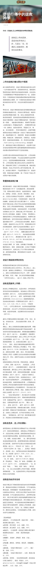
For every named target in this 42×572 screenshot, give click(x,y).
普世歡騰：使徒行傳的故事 (11, 544)
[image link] (21, 2)
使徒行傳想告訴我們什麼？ (30, 544)
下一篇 (23, 541)
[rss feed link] (14, 552)
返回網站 (6, 551)
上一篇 (4, 541)
